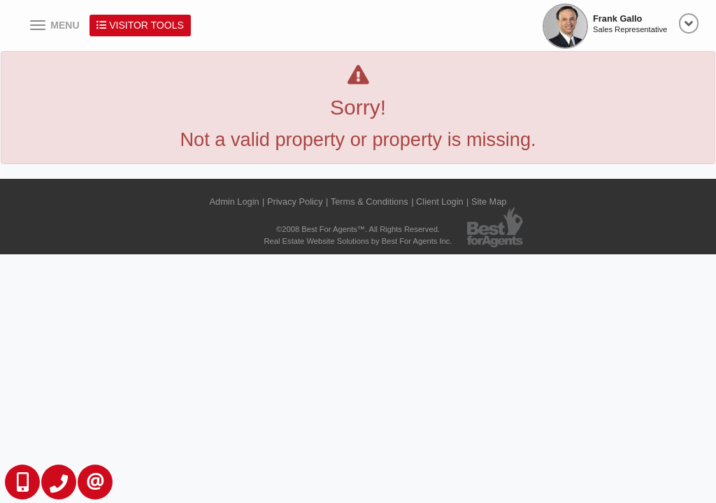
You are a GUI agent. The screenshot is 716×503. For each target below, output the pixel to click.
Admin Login (234, 201)
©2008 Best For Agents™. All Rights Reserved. (358, 229)
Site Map (489, 201)
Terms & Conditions (369, 201)
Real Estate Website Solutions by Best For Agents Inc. (358, 241)
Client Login (440, 201)
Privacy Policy (295, 201)
